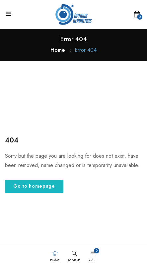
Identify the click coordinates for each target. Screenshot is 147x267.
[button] (137, 14)
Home (57, 50)
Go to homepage (34, 186)
